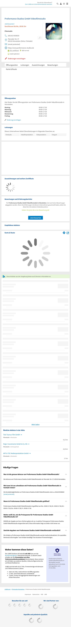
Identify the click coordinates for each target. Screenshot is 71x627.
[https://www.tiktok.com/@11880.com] (15, 605)
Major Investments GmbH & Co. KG (15, 444)
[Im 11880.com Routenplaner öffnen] (64, 232)
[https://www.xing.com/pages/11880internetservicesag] (25, 605)
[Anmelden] (61, 3)
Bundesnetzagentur (11, 555)
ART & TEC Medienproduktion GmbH (16, 453)
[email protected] (9, 494)
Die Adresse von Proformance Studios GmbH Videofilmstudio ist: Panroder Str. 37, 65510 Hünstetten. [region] (35, 479)
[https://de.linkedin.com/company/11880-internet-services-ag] (30, 605)
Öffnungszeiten (12, 65)
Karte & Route (11, 69)
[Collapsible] (66, 474)
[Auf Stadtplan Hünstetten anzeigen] (68, 232)
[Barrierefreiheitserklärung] (64, 3)
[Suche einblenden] (58, 3)
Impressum (28, 594)
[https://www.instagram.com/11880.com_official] (20, 605)
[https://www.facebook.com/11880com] (10, 605)
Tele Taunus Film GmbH (11, 435)
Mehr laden (35, 424)
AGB (42, 594)
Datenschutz (35, 594)
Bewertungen (52, 65)
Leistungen (25, 65)
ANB (45, 594)
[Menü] (68, 3)
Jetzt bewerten (35, 218)
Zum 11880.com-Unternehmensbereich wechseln (38, 4)
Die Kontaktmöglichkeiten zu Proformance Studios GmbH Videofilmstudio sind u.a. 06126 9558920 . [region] (34, 493)
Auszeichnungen (38, 65)
